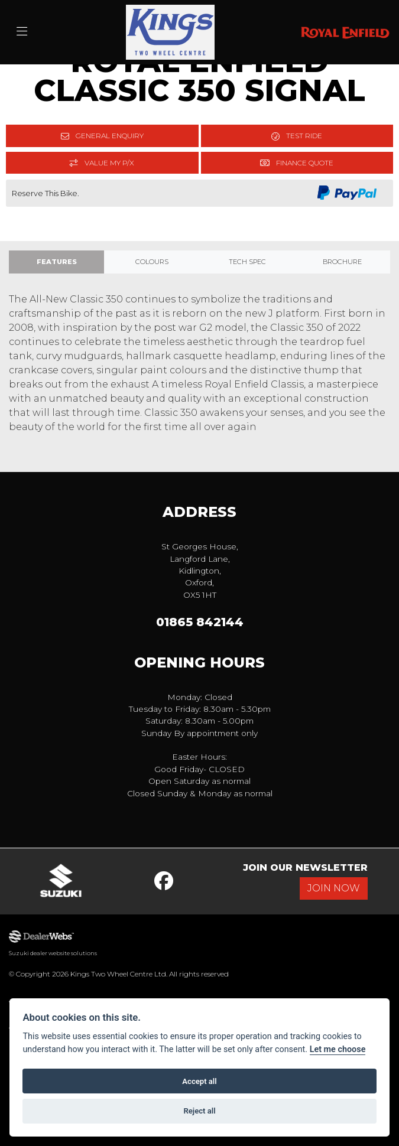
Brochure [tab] (342, 262)
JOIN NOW (333, 888)
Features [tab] (57, 262)
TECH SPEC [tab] (247, 262)
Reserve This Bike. (45, 193)
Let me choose (338, 1049)
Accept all (199, 1081)
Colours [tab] (151, 262)
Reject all (199, 1110)
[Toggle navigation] (21, 32)
